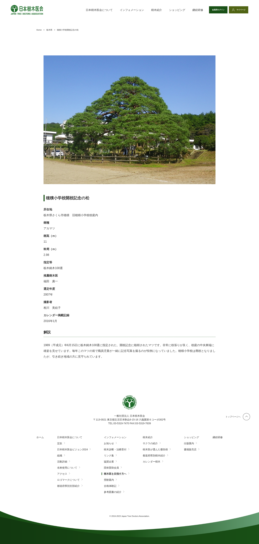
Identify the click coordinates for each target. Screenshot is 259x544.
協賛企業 (109, 461)
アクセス (62, 473)
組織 (59, 455)
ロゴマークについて (68, 479)
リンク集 (109, 455)
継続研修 (189, 9)
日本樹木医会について (90, 9)
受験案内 (109, 479)
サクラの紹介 (150, 443)
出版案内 (189, 443)
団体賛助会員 (111, 467)
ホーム (40, 437)
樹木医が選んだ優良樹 (155, 449)
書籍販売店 (190, 449)
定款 (59, 443)
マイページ (239, 10)
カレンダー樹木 (151, 461)
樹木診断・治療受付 (115, 449)
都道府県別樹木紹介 (154, 455)
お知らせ (109, 443)
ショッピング (169, 9)
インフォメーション (123, 9)
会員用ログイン (212, 10)
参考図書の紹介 (112, 492)
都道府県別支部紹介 (68, 485)
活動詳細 (62, 461)
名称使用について (67, 467)
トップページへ (233, 416)
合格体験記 (110, 485)
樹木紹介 (148, 9)
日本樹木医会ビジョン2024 (72, 449)
